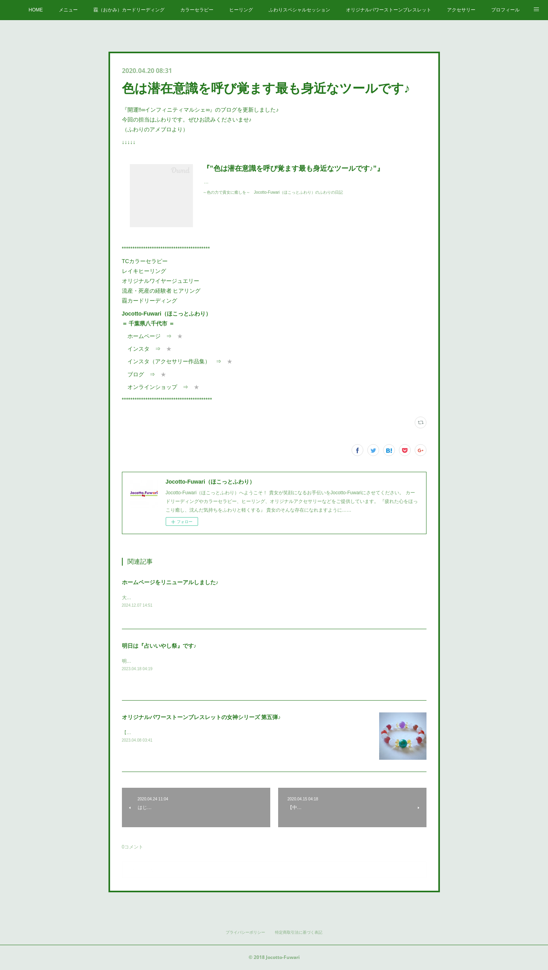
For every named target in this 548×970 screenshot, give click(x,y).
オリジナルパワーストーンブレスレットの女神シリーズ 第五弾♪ (201, 718)
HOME (36, 10)
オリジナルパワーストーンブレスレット (388, 10)
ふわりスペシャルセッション (299, 10)
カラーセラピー (196, 10)
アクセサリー (461, 10)
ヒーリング (241, 10)
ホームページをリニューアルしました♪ (170, 582)
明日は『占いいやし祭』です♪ (159, 646)
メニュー (68, 10)
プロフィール (505, 10)
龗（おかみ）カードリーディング (129, 10)
